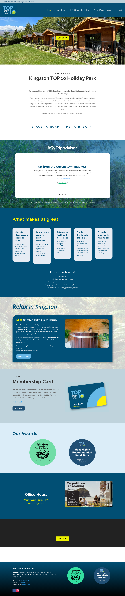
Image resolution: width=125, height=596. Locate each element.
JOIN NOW (19, 408)
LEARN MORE (23, 356)
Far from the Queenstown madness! (62, 166)
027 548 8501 (26, 585)
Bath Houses (86, 10)
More (109, 10)
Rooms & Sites (59, 10)
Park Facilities (73, 10)
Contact (118, 10)
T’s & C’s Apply (17, 402)
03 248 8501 (21, 582)
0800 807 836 (25, 580)
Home (49, 10)
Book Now (62, 37)
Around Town (99, 10)
